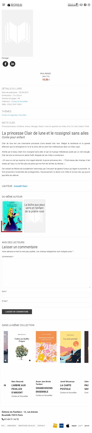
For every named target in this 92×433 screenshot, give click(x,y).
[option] (46, 363)
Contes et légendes (10, 115)
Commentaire (8, 256)
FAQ (2, 425)
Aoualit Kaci (20, 186)
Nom (4, 291)
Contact (41, 425)
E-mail (5, 301)
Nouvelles (23, 115)
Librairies (11, 425)
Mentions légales (26, 425)
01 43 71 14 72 (10, 419)
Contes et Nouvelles (19, 101)
